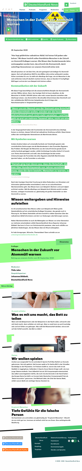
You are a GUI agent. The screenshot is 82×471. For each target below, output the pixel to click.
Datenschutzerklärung (58, 437)
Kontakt (37, 443)
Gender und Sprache (58, 450)
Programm (43, 9)
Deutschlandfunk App (14, 39)
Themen (22, 9)
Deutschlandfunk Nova (41, 439)
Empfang (38, 446)
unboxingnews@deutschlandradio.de (24, 235)
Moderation (55, 9)
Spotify (44, 39)
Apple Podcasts (56, 39)
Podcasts (32, 9)
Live (66, 10)
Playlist (72, 10)
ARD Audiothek (32, 39)
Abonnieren (71, 39)
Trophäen (38, 449)
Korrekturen (55, 444)
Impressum (55, 441)
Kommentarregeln (57, 447)
